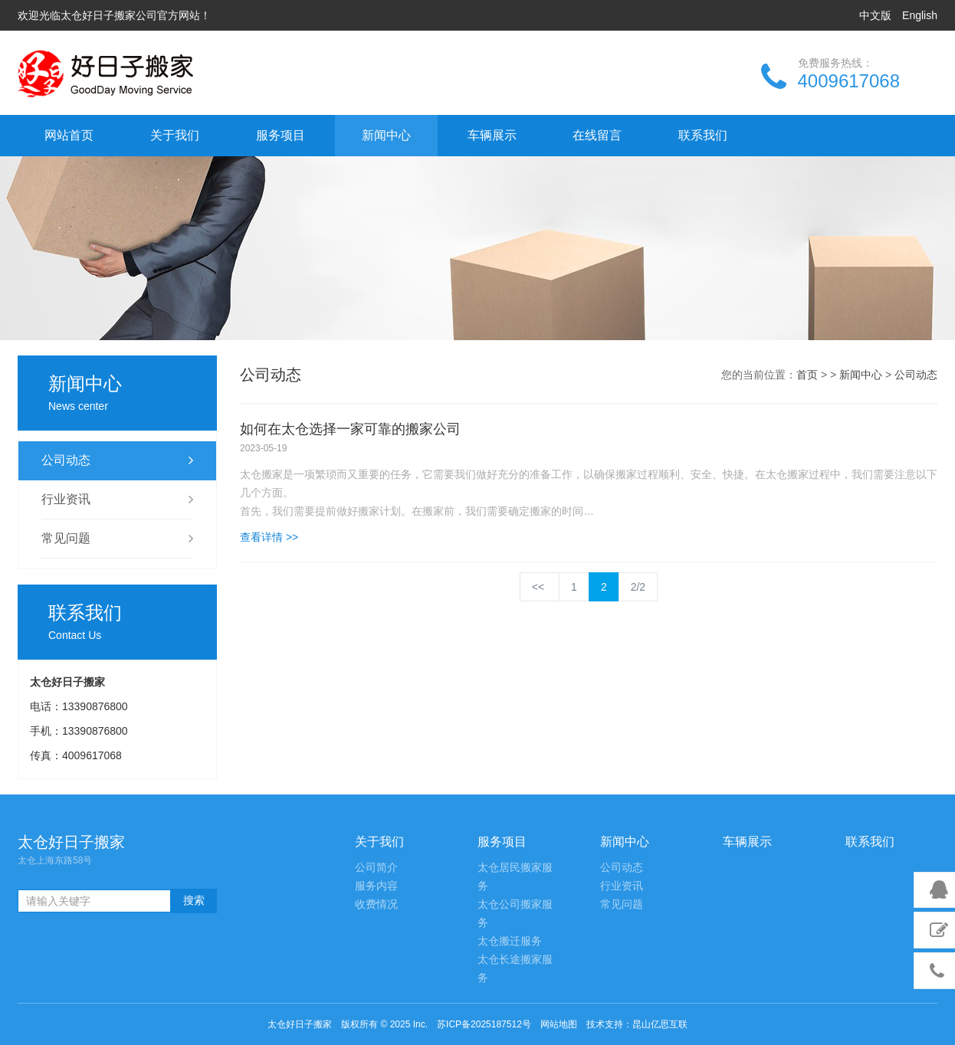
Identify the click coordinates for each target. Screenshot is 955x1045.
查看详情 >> (269, 537)
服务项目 (280, 135)
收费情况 (376, 904)
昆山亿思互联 (660, 1024)
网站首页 (69, 135)
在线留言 (597, 135)
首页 (807, 375)
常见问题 (117, 538)
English (919, 15)
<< (539, 587)
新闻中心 (386, 135)
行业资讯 (117, 499)
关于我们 (174, 135)
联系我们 (702, 135)
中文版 (875, 15)
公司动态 (117, 460)
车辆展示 (492, 135)
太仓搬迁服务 (510, 941)
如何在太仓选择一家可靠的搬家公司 (350, 429)
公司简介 (376, 867)
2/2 (638, 587)
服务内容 (376, 886)
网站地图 (558, 1024)
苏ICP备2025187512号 (484, 1024)
